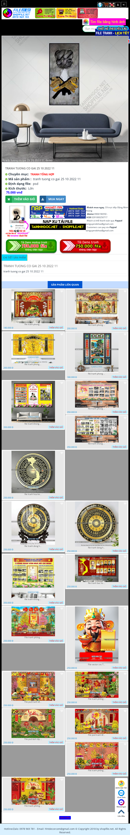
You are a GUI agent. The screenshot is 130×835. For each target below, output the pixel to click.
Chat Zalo (121, 794)
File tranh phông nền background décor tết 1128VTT (96, 699)
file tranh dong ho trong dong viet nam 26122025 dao (33, 546)
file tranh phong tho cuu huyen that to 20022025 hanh (96, 374)
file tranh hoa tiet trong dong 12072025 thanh (33, 494)
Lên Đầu (121, 813)
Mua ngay (52, 199)
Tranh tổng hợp (42, 174)
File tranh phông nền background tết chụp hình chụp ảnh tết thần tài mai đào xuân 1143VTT (33, 637)
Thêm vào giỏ (20, 199)
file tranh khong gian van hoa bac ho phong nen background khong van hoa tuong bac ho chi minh (33, 424)
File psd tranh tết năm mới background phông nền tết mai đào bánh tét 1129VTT (33, 702)
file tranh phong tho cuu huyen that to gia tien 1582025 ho (33, 364)
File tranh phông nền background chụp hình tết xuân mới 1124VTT (33, 806)
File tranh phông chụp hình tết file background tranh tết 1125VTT (96, 770)
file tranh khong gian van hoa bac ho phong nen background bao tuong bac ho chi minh (96, 443)
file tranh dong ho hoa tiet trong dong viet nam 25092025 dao (96, 547)
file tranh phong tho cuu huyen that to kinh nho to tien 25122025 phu (33, 324)
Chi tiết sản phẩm (14, 257)
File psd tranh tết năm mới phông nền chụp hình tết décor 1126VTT (96, 735)
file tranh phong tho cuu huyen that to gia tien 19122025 (96, 325)
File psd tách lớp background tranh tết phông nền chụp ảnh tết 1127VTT (33, 739)
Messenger (121, 803)
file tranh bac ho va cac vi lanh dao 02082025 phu (96, 583)
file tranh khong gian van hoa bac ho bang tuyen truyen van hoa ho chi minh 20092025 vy (33, 599)
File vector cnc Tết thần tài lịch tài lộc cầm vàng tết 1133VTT (96, 664)
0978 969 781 (121, 784)
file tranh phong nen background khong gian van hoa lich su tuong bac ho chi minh (96, 408)
